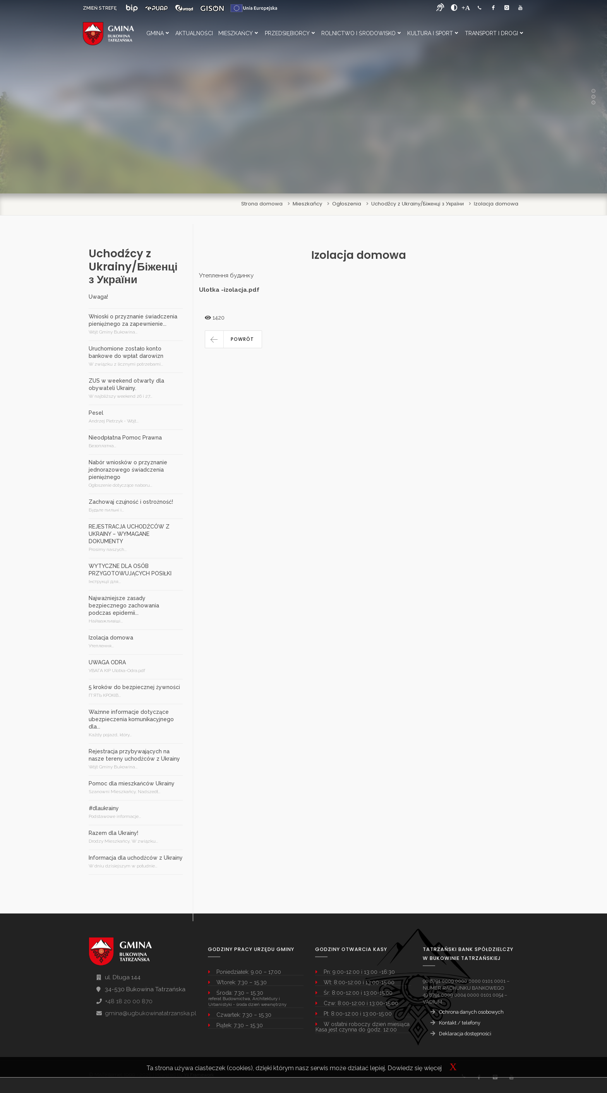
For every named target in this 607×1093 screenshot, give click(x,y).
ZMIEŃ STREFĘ (100, 8)
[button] (233, 339)
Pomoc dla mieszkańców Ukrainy (132, 783)
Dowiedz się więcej (415, 1068)
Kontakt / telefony (459, 1023)
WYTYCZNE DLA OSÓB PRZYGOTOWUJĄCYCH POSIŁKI (130, 569)
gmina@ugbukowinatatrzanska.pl (150, 1013)
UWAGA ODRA (107, 662)
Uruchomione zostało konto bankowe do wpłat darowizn (126, 352)
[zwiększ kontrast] (454, 7)
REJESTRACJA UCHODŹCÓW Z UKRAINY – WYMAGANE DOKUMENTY (129, 533)
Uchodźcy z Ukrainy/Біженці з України (417, 203)
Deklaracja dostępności (465, 1034)
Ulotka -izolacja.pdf (229, 289)
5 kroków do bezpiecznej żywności (134, 687)
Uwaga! (98, 297)
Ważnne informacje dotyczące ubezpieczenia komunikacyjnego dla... (131, 719)
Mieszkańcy (238, 33)
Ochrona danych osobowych (471, 1012)
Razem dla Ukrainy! (113, 833)
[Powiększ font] (465, 7)
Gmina (157, 33)
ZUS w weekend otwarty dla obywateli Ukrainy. (126, 384)
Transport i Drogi (494, 33)
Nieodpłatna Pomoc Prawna (125, 437)
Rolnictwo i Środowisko (361, 33)
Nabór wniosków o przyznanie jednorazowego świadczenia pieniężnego (128, 469)
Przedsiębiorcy (290, 33)
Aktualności (194, 33)
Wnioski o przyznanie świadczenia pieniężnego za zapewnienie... (133, 320)
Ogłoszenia (346, 203)
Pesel (96, 413)
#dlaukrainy (104, 808)
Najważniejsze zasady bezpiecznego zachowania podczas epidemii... (124, 605)
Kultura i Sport (432, 33)
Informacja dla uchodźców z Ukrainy (136, 858)
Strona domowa (262, 203)
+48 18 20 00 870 (129, 1001)
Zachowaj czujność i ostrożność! (131, 502)
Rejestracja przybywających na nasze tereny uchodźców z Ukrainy (134, 755)
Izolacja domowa (496, 203)
